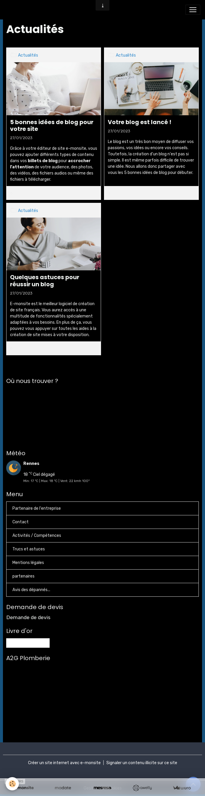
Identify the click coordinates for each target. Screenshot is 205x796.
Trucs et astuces (28, 549)
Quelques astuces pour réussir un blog (44, 280)
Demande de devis (28, 617)
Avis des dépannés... (31, 589)
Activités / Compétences (36, 535)
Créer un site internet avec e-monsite (64, 762)
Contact (20, 521)
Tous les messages (28, 642)
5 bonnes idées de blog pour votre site (51, 125)
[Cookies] (12, 783)
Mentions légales (28, 562)
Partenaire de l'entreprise (36, 508)
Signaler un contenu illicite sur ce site (141, 762)
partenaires (23, 576)
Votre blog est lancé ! (139, 122)
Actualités (28, 55)
